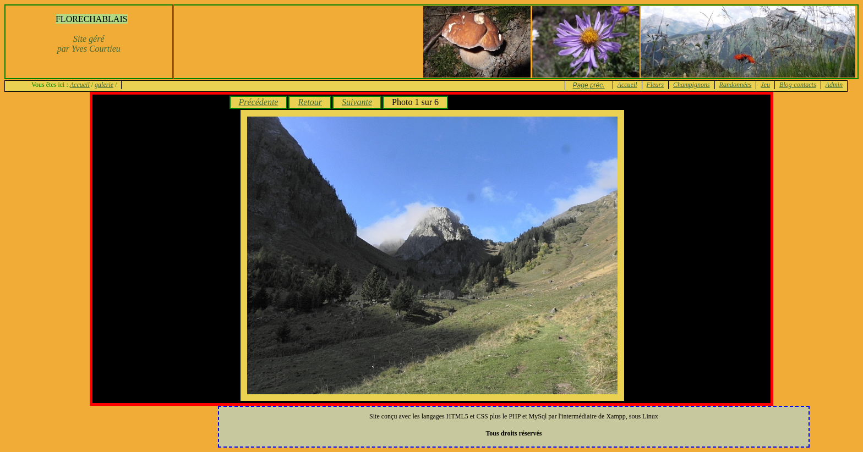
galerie (104, 85)
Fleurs (655, 85)
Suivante (357, 102)
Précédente (258, 102)
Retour (310, 102)
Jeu (765, 85)
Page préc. (589, 85)
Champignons (691, 85)
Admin (834, 85)
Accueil (80, 85)
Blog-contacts (797, 85)
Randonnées (735, 85)
